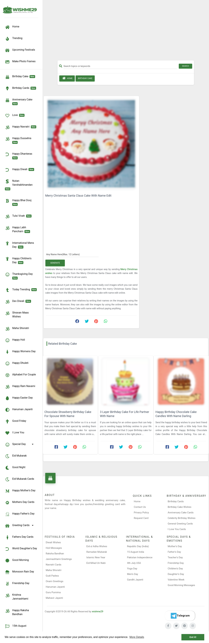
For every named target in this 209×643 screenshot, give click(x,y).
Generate (55, 263)
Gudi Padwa (52, 575)
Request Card (141, 518)
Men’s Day (132, 574)
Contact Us (140, 507)
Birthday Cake (85, 78)
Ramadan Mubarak (96, 551)
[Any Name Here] (72, 254)
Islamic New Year (95, 557)
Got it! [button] (192, 637)
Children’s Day (175, 568)
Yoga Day (132, 568)
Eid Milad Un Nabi (96, 563)
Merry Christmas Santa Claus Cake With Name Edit (78, 195)
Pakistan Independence (140, 557)
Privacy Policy (141, 512)
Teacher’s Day (175, 557)
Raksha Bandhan (55, 553)
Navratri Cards (53, 564)
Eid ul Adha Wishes (96, 546)
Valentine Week (176, 579)
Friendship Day (176, 563)
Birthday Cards (176, 501)
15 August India (135, 551)
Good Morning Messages (181, 585)
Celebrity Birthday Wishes (181, 518)
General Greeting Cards (180, 523)
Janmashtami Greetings (59, 559)
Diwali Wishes (53, 542)
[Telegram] (180, 616)
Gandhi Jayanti (135, 579)
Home (67, 78)
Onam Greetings (54, 581)
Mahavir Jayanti (54, 597)
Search (185, 66)
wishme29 (97, 611)
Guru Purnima (53, 592)
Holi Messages (54, 548)
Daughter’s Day (176, 574)
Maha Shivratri (53, 570)
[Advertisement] (125, 31)
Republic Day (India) (138, 546)
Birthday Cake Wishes (179, 507)
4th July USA (134, 563)
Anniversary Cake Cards (180, 512)
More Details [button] (136, 637)
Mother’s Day (175, 546)
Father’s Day (174, 551)
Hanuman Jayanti (55, 586)
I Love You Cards (177, 529)
